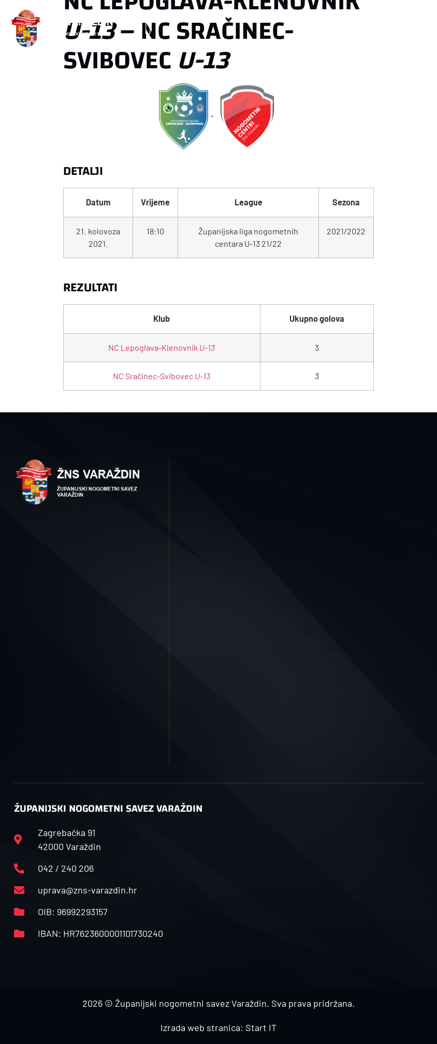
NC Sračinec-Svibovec (161, 376)
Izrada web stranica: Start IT (218, 1027)
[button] (147, 29)
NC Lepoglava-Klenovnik (161, 347)
